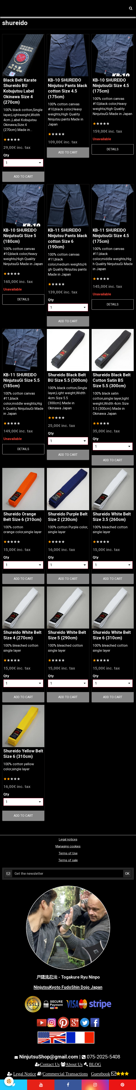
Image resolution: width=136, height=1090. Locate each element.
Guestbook (100, 1074)
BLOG (95, 1064)
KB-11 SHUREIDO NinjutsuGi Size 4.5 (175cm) (111, 236)
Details (113, 149)
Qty (6, 155)
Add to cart (23, 176)
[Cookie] (9, 1081)
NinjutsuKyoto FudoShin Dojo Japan (68, 987)
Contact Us (50, 1064)
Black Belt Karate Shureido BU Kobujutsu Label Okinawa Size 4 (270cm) (19, 91)
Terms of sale (68, 860)
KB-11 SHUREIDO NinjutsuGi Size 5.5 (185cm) (21, 380)
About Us (74, 1064)
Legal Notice (24, 1074)
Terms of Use (68, 853)
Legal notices (68, 839)
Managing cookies (68, 846)
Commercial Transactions (65, 1074)
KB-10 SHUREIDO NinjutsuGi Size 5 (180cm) (20, 236)
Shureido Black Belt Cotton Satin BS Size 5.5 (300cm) (112, 380)
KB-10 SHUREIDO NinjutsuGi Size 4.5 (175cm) (111, 86)
